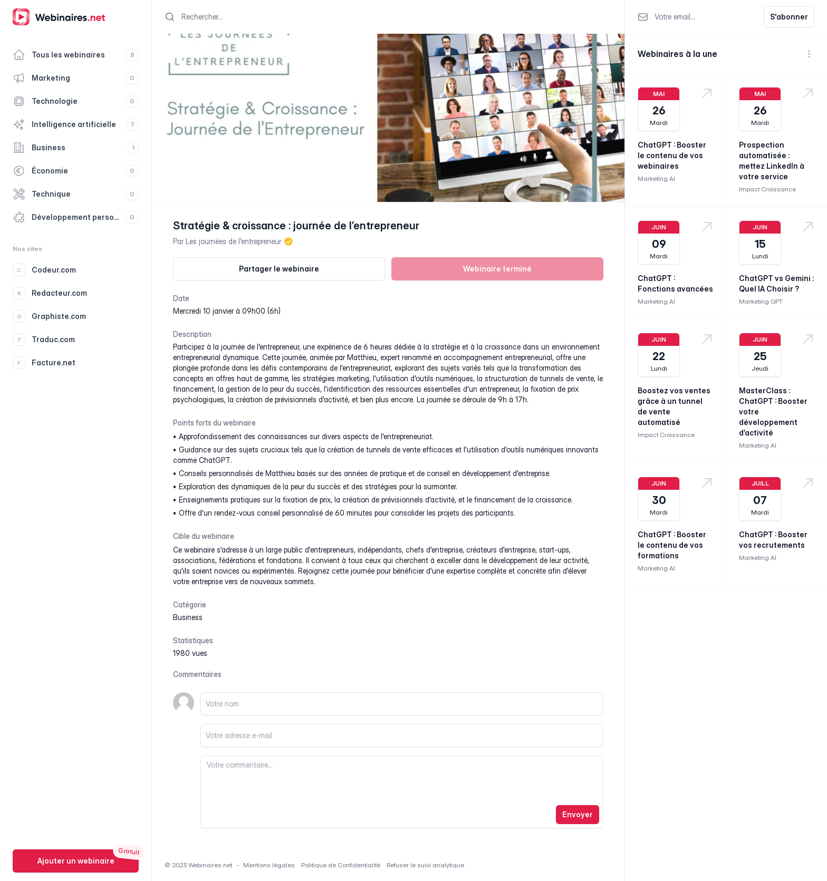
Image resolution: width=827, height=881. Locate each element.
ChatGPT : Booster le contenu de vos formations (672, 545)
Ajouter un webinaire (75, 860)
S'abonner (789, 16)
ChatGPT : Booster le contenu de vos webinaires (672, 155)
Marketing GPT (761, 301)
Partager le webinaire (279, 268)
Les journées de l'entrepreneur (233, 241)
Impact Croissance (767, 189)
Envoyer (577, 814)
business (188, 617)
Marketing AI (656, 178)
